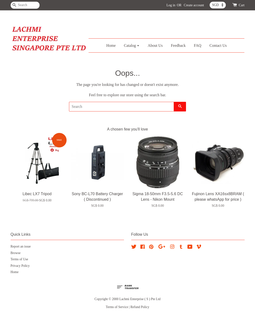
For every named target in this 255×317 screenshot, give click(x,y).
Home (111, 45)
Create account (194, 5)
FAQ (197, 45)
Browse (16, 253)
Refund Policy (140, 307)
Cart (241, 5)
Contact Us (218, 45)
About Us (155, 45)
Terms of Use (19, 259)
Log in (170, 5)
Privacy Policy (20, 266)
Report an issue (21, 246)
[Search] (25, 5)
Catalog (132, 45)
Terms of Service (117, 307)
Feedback (178, 45)
